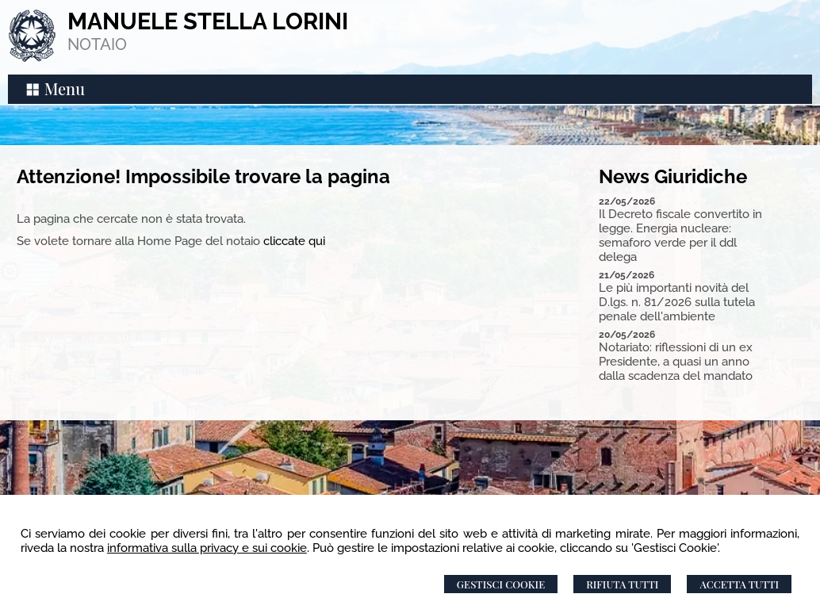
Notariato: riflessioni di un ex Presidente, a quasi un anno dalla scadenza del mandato (676, 361)
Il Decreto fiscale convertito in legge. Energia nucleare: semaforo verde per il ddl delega (680, 235)
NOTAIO (97, 44)
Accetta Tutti (739, 584)
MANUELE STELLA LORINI (207, 21)
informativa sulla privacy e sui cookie (207, 548)
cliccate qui (294, 241)
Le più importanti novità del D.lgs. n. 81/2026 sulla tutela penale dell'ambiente (677, 302)
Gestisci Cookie (501, 584)
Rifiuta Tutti (622, 584)
